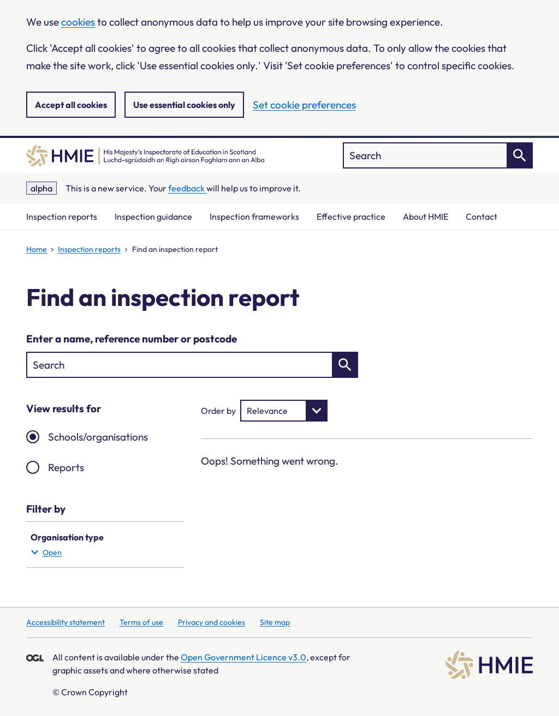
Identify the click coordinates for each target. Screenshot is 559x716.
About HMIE (425, 216)
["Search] (438, 155)
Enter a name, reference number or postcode (131, 338)
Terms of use (141, 622)
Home (36, 249)
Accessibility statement (65, 622)
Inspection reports (61, 216)
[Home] (145, 155)
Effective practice (351, 216)
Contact (481, 216)
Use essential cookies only (184, 104)
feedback (187, 188)
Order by (218, 410)
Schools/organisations (98, 436)
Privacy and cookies (211, 622)
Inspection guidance (153, 216)
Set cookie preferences (304, 104)
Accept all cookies (71, 104)
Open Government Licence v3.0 (243, 657)
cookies (78, 21)
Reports (66, 467)
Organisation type (103, 545)
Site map (275, 622)
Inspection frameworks (254, 216)
